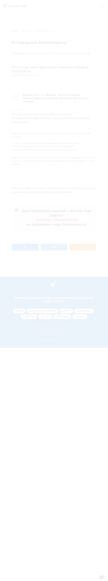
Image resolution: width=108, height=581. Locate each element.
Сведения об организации (42, 311)
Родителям (26, 31)
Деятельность (84, 311)
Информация (62, 316)
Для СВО (45, 316)
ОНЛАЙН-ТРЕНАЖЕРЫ (56, 220)
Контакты (80, 316)
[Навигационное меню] (103, 6)
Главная (15, 31)
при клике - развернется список (26, 75)
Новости (66, 311)
